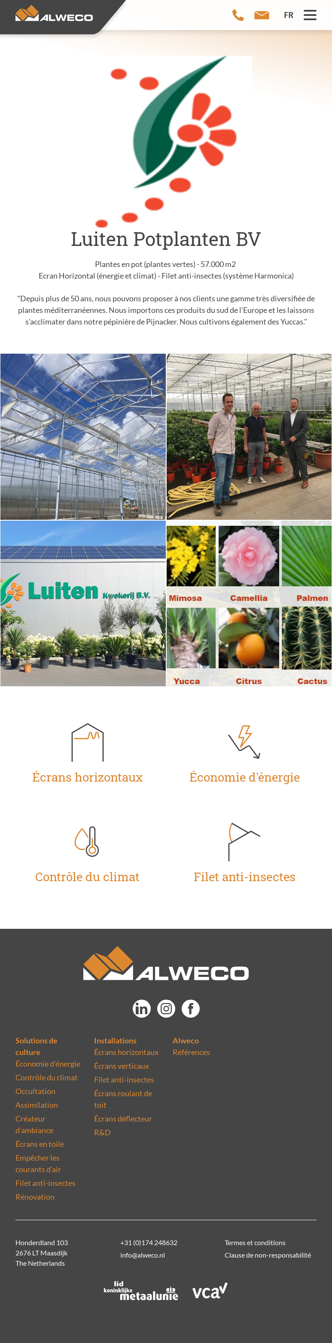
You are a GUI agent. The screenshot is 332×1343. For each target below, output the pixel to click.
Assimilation (36, 1105)
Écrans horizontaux (126, 1052)
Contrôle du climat (46, 1077)
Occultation (35, 1091)
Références (191, 1052)
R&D (102, 1132)
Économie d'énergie (47, 1063)
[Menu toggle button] (310, 15)
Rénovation (35, 1196)
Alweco (186, 1040)
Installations (115, 1040)
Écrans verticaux (121, 1065)
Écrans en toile (39, 1144)
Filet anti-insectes (45, 1183)
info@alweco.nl (142, 1255)
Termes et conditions (255, 1242)
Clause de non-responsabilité (268, 1255)
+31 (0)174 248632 (148, 1242)
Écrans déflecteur (123, 1118)
